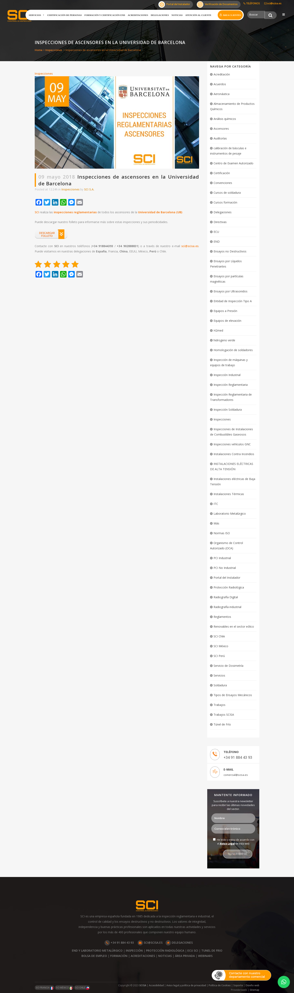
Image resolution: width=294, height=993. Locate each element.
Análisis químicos (225, 119)
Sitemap (254, 990)
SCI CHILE (82, 988)
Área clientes (232, 15)
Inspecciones (53, 50)
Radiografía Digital (226, 597)
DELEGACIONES (179, 942)
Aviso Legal (227, 843)
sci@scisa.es (273, 3)
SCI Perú (219, 656)
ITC (216, 504)
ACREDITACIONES (143, 956)
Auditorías (220, 138)
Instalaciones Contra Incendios (234, 454)
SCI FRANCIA (44, 988)
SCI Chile (219, 636)
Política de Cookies (220, 985)
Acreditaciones (138, 15)
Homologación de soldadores (233, 350)
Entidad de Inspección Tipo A (233, 301)
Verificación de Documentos (217, 4)
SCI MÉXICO (64, 988)
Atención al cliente (198, 15)
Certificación (222, 173)
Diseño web (252, 985)
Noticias (177, 15)
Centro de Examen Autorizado (233, 163)
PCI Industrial (222, 558)
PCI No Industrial (225, 568)
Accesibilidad (156, 985)
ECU (216, 232)
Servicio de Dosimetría (228, 666)
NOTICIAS (165, 956)
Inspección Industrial (227, 375)
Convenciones (223, 183)
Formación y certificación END (104, 15)
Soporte (238, 985)
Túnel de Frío (222, 724)
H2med (218, 330)
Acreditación (222, 74)
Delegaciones (160, 15)
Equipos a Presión (225, 311)
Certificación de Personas (64, 15)
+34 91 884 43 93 (238, 757)
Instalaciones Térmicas (229, 494)
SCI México (221, 646)
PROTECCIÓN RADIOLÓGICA (165, 950)
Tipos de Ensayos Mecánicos (233, 695)
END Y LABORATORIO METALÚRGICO (97, 950)
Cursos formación (225, 202)
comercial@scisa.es (236, 775)
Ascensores (221, 128)
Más (216, 523)
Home (38, 50)
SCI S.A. (89, 189)
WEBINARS (205, 956)
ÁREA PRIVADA (185, 956)
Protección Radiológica (229, 587)
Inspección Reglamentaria (231, 385)
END (217, 241)
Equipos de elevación (227, 321)
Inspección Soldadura (228, 409)
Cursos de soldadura (227, 193)
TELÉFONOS (252, 3)
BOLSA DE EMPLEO (94, 956)
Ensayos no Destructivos (230, 251)
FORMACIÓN (118, 956)
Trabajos (219, 705)
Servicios (37, 15)
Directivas (220, 222)
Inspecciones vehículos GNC (232, 444)
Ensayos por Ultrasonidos (230, 291)
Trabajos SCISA (224, 715)
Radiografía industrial (227, 607)
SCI (37, 212)
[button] (284, 982)
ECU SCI (192, 950)
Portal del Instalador (174, 4)
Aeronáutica (221, 94)
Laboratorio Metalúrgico (230, 513)
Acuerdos (220, 84)
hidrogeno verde (224, 340)
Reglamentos (222, 617)
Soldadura (220, 685)
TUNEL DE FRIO (211, 950)
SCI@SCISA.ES (150, 942)
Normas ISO (222, 533)
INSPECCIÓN (134, 950)
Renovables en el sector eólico (234, 626)
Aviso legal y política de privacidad (186, 985)
